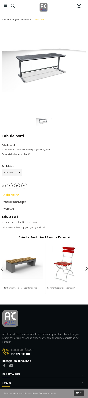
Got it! (79, 393)
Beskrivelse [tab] (10, 195)
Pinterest (24, 185)
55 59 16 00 (20, 354)
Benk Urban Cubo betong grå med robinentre (22, 288)
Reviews (8, 209)
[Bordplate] (12, 172)
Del (10, 185)
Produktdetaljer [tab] (14, 202)
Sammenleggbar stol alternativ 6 (61, 288)
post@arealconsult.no (16, 360)
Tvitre (17, 185)
